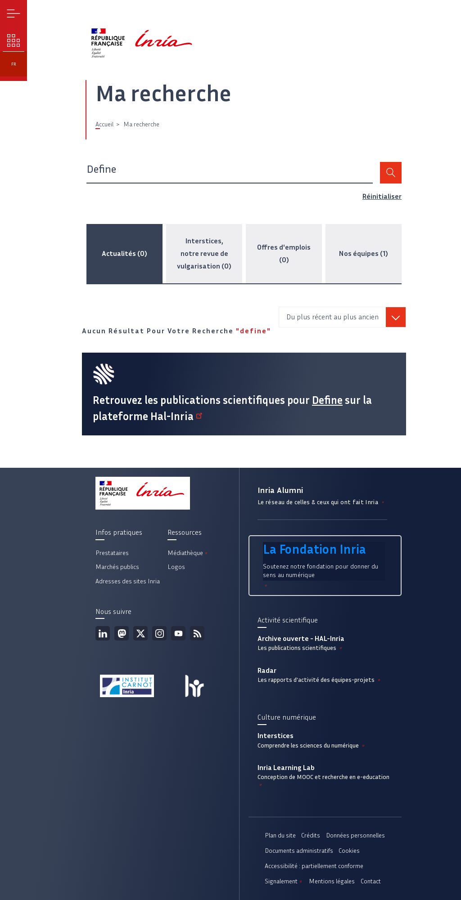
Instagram (159, 633)
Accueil (104, 124)
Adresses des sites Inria (127, 581)
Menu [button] (14, 14)
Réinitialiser (382, 196)
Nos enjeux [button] (14, 41)
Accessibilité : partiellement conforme (314, 866)
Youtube (178, 633)
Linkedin (102, 633)
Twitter (140, 633)
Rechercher (391, 173)
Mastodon (121, 633)
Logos (176, 567)
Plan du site (280, 835)
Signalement (284, 881)
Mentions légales (332, 881)
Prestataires (112, 553)
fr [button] (13, 64)
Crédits (310, 835)
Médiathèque (188, 553)
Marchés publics (117, 567)
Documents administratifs (299, 851)
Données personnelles (355, 835)
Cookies (349, 851)
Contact (371, 881)
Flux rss (197, 633)
